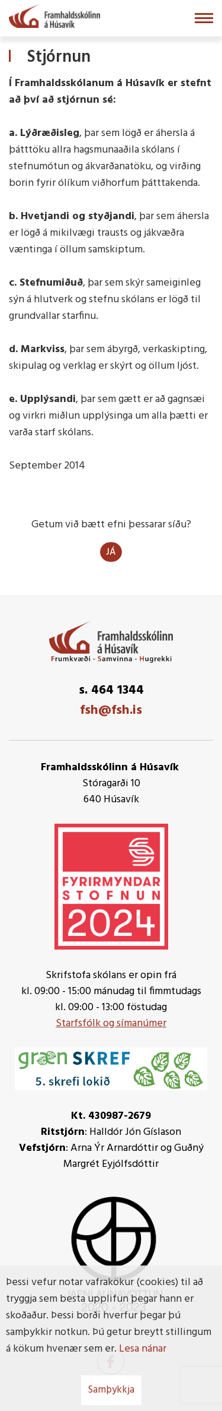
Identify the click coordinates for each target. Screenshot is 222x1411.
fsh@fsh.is (111, 710)
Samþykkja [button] (111, 1390)
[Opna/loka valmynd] (204, 18)
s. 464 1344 (111, 690)
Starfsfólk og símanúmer (111, 1023)
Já (111, 552)
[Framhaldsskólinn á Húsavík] (54, 15)
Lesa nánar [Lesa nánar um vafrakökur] (142, 1349)
